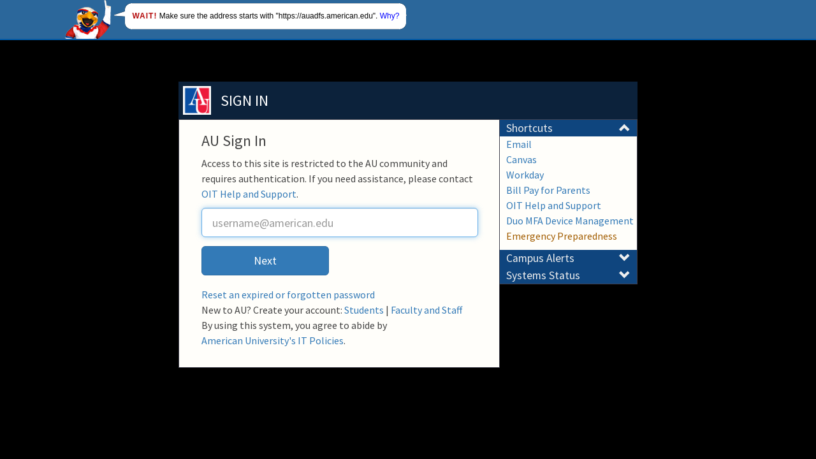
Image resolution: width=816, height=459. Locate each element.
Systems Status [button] (568, 275)
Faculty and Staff (426, 309)
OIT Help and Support (248, 193)
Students (364, 309)
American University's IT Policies (272, 340)
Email (519, 144)
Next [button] (265, 260)
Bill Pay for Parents (548, 190)
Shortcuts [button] (568, 128)
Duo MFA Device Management (570, 220)
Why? (390, 15)
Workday (525, 174)
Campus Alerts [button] (568, 258)
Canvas (521, 159)
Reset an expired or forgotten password (288, 294)
